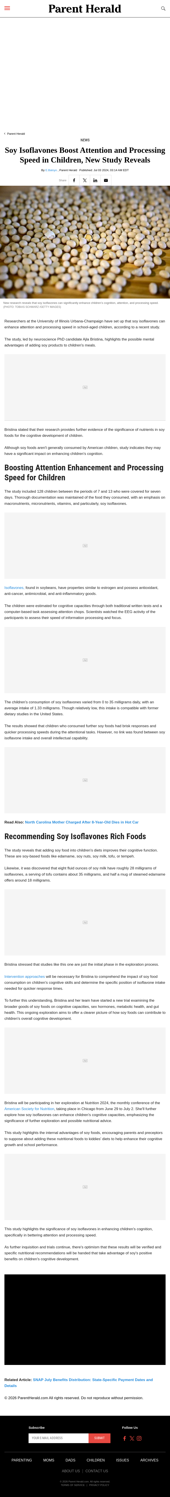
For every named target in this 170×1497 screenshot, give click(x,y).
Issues (122, 1460)
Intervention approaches (24, 977)
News (85, 140)
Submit (99, 1438)
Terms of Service (73, 1485)
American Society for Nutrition (29, 1109)
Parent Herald (16, 133)
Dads (70, 1460)
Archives (149, 1460)
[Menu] (7, 8)
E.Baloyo (51, 170)
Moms (48, 1460)
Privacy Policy (99, 1485)
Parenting (22, 1460)
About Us (71, 1471)
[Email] (105, 180)
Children (96, 1460)
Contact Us (96, 1471)
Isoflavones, (14, 588)
